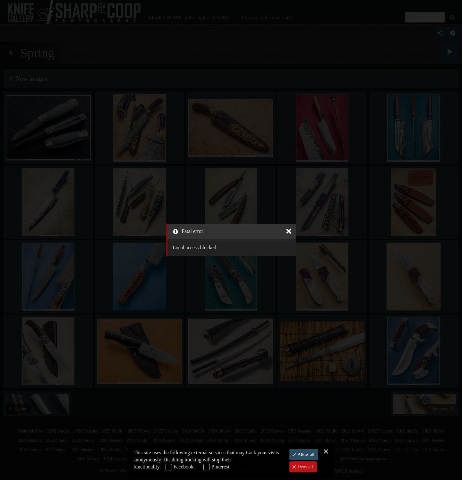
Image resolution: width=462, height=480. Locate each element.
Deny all (304, 466)
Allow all (305, 454)
